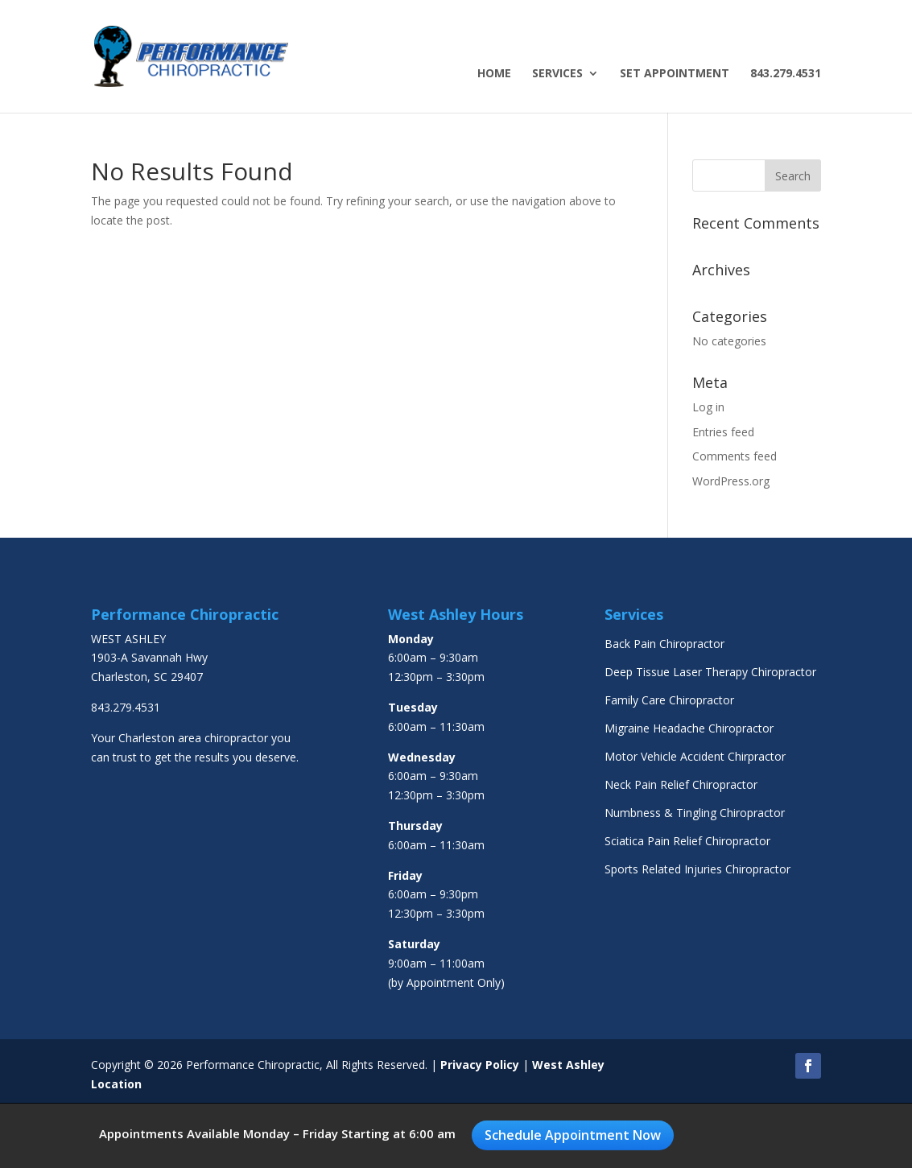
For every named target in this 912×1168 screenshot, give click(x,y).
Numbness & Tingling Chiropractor (695, 812)
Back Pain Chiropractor (664, 643)
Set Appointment (674, 74)
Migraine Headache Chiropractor (689, 728)
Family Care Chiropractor (669, 700)
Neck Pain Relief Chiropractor (681, 784)
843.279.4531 (785, 74)
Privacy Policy (479, 1064)
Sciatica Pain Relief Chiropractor (687, 840)
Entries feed (723, 432)
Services (557, 74)
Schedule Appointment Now (573, 1135)
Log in (708, 407)
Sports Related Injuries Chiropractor (697, 869)
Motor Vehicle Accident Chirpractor (695, 756)
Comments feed (734, 456)
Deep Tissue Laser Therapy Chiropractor (710, 671)
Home (494, 74)
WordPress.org (731, 481)
